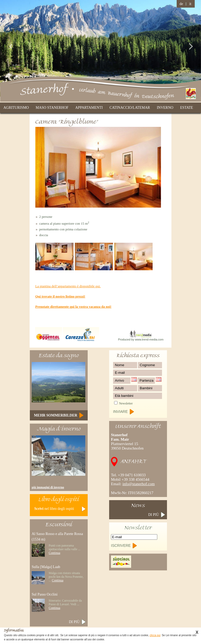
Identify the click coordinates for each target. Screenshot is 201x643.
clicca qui (155, 635)
